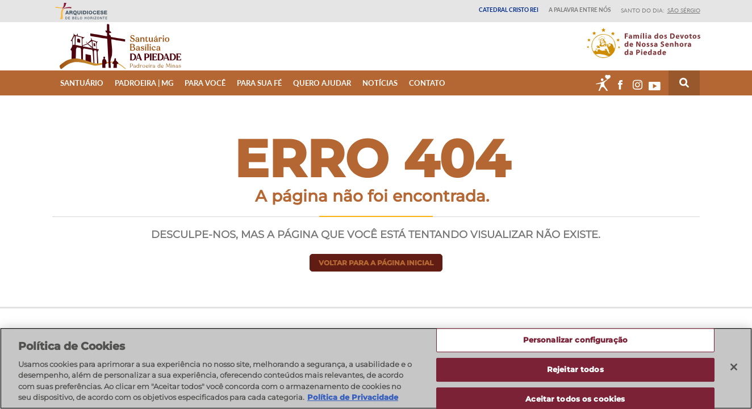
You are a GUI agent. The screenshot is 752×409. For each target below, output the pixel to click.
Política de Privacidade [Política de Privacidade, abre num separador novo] (352, 397)
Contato (427, 92)
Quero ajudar (322, 92)
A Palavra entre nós (580, 9)
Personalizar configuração (575, 340)
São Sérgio (683, 10)
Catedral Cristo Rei (508, 9)
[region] (376, 368)
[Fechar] (733, 366)
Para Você (205, 92)
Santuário (81, 92)
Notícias (380, 92)
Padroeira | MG (144, 92)
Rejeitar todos (575, 369)
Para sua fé (259, 92)
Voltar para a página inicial (376, 272)
